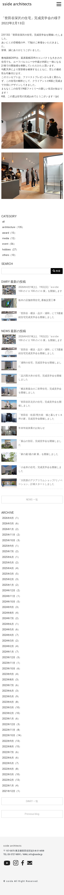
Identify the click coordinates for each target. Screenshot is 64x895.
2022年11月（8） (11, 729)
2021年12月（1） (11, 791)
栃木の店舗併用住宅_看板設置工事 (28, 300)
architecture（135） (13, 227)
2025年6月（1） (11, 557)
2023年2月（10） (11, 713)
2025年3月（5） (11, 573)
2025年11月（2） (11, 534)
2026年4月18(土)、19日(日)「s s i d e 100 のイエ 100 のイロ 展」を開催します (31, 289)
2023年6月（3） (11, 690)
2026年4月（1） (11, 518)
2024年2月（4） (11, 646)
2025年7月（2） (11, 551)
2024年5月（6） (11, 629)
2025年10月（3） (11, 540)
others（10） (9, 255)
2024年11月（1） (11, 596)
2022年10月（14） (12, 735)
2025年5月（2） (11, 562)
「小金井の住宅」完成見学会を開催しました (31, 469)
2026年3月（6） (11, 523)
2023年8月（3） (11, 679)
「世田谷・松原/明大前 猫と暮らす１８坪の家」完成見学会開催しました (31, 417)
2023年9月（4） (11, 674)
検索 (57, 271)
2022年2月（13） (11, 780)
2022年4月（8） (11, 768)
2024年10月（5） (11, 601)
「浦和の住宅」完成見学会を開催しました (31, 364)
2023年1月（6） (11, 718)
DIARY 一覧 (32, 801)
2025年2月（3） (11, 579)
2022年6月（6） (11, 757)
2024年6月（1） (11, 624)
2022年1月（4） (11, 785)
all (3, 221)
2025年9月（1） (11, 545)
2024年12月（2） (11, 590)
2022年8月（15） (11, 746)
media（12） (9, 238)
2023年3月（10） (11, 707)
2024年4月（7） (11, 635)
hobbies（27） (10, 249)
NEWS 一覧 (32, 499)
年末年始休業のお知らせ (23, 428)
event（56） (9, 243)
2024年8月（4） (11, 612)
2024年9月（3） (11, 607)
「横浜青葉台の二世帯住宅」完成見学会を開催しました (31, 391)
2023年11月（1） (11, 662)
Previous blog (32, 814)
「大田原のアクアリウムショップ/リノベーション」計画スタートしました (31, 482)
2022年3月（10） (11, 774)
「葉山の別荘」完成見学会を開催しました (31, 443)
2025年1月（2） (11, 585)
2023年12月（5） (11, 657)
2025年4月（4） (11, 568)
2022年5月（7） (11, 763)
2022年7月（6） (11, 752)
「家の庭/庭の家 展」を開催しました (29, 454)
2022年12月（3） (11, 724)
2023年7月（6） (11, 685)
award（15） (9, 232)
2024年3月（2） (11, 640)
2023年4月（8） (11, 702)
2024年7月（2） (11, 618)
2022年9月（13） (11, 741)
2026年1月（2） (11, 529)
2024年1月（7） (11, 651)
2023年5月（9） (11, 696)
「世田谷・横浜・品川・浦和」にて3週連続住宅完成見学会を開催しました (32, 315)
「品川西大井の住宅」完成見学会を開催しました (31, 378)
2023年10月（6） (11, 668)
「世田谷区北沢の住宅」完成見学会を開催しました (31, 404)
